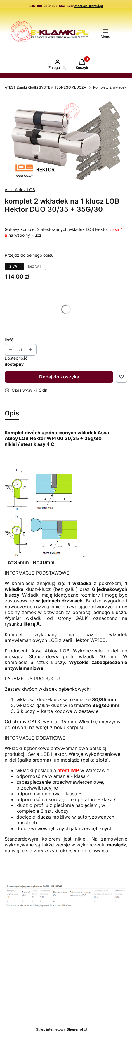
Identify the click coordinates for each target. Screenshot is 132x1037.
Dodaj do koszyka (59, 377)
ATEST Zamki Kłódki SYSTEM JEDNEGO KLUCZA (45, 87)
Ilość (9, 339)
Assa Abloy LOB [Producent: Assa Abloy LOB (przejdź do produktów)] (20, 189)
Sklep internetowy (59, 1029)
